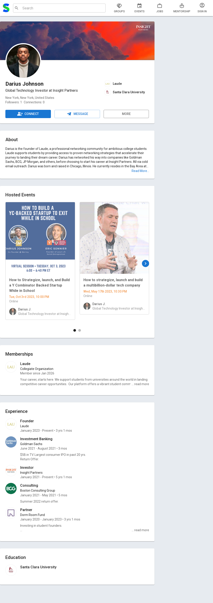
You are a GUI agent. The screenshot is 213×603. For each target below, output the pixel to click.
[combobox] (59, 8)
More (126, 114)
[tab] (119, 8)
